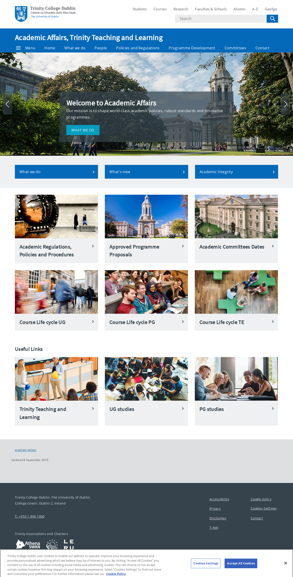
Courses (160, 9)
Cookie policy (261, 499)
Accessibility (219, 499)
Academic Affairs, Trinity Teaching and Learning (89, 37)
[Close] (286, 568)
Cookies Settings (264, 508)
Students (140, 9)
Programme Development (192, 47)
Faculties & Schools (211, 9)
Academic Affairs (25, 450)
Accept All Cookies (241, 568)
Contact (262, 47)
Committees (235, 47)
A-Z (255, 9)
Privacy (215, 509)
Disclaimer (217, 518)
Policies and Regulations (138, 47)
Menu (25, 47)
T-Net (213, 528)
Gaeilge (271, 9)
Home (49, 47)
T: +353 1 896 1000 (29, 516)
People (101, 47)
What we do (74, 47)
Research (181, 9)
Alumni (239, 9)
